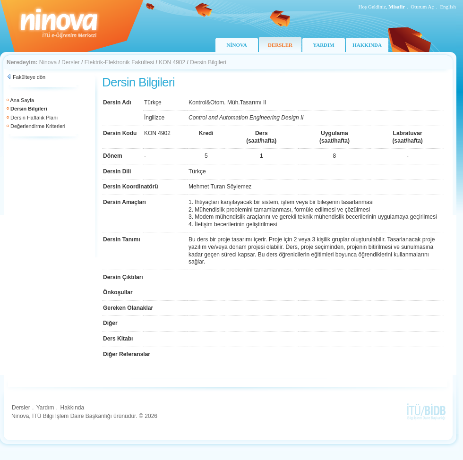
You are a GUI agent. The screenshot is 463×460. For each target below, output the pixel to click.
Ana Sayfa (22, 100)
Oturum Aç (422, 6)
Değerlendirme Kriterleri (37, 126)
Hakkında (72, 407)
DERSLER (280, 45)
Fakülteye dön (29, 77)
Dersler (70, 62)
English (448, 6)
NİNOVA (236, 45)
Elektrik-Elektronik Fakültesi (119, 62)
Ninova (48, 62)
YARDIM (323, 45)
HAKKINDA (367, 45)
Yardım (45, 407)
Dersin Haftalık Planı (34, 117)
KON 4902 (172, 62)
